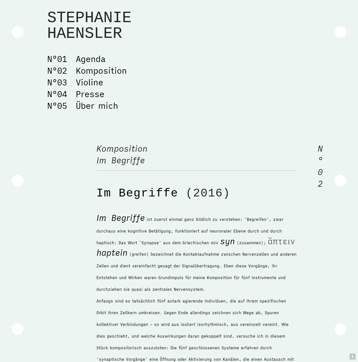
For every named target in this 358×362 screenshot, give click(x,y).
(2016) (204, 193)
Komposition (124, 148)
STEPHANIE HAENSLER (89, 26)
